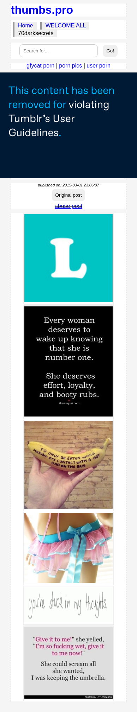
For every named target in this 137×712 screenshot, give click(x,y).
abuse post (68, 206)
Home (25, 25)
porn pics (70, 66)
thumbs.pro (42, 10)
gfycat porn (40, 66)
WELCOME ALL (66, 25)
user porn (99, 66)
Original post (68, 195)
